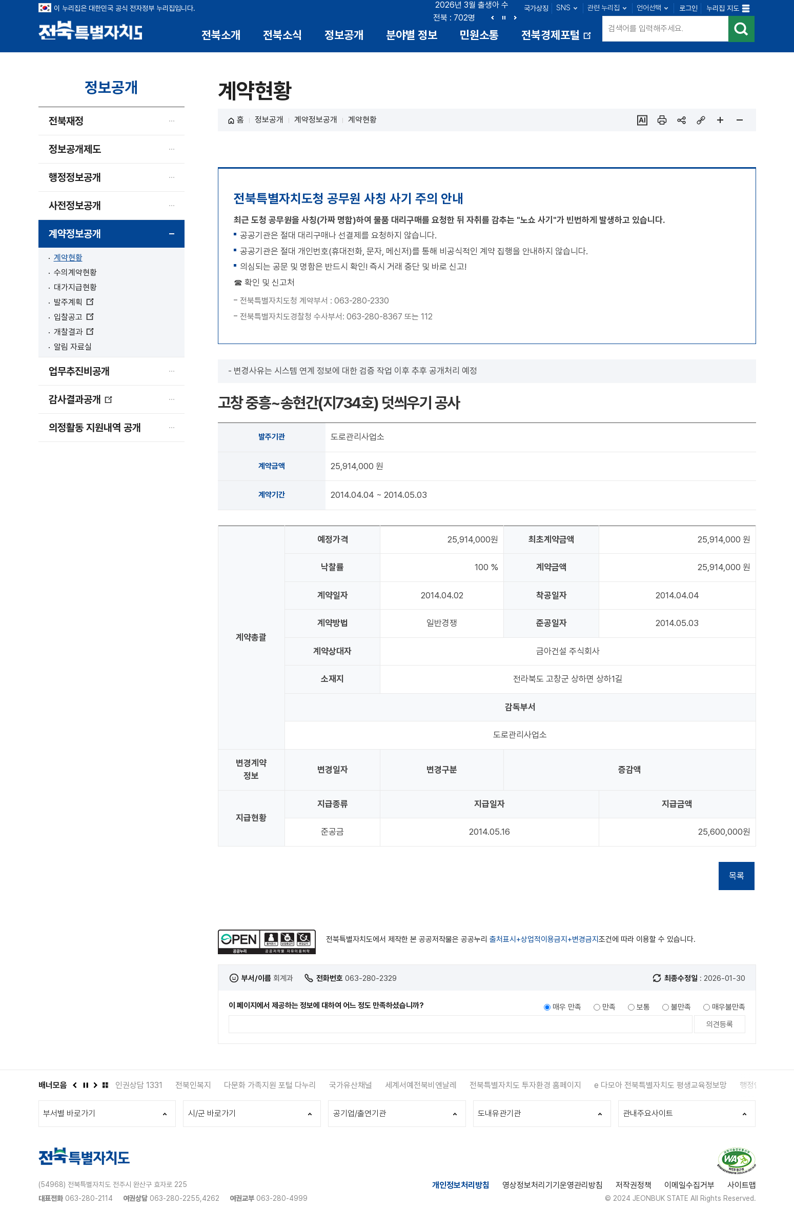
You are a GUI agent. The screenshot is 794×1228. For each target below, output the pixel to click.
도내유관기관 (500, 1116)
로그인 (688, 8)
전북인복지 (193, 1087)
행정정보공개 (75, 179)
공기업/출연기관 (360, 1116)
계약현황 (68, 259)
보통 (643, 1008)
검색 (741, 31)
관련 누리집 (603, 8)
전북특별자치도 (93, 29)
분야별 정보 (411, 35)
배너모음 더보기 (105, 1086)
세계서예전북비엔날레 (421, 1087)
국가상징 (536, 8)
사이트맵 (741, 1188)
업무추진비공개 (79, 373)
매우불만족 (728, 1008)
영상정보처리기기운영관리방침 (552, 1188)
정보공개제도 (75, 151)
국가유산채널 (350, 1087)
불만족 (681, 1008)
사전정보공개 (75, 207)
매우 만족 (567, 1008)
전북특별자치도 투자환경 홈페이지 (525, 1087)
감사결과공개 (81, 405)
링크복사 (700, 121)
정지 (504, 17)
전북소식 (282, 35)
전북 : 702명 (454, 18)
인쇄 (661, 121)
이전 (492, 17)
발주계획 (74, 304)
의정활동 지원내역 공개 (95, 429)
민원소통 (479, 35)
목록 (736, 877)
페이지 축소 (739, 121)
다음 (515, 17)
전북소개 (220, 35)
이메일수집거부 (689, 1188)
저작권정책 (634, 1188)
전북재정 (66, 122)
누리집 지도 (722, 8)
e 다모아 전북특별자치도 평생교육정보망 (660, 1087)
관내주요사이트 (649, 1116)
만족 (609, 1008)
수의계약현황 (75, 274)
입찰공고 (74, 319)
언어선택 (649, 8)
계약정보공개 (75, 235)
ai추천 (642, 121)
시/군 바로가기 (212, 1116)
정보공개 (343, 35)
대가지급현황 (75, 289)
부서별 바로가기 (70, 1116)
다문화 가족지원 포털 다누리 (270, 1087)
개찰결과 (74, 333)
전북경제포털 (557, 38)
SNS (563, 8)
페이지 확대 (720, 121)
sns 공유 (681, 121)
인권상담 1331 (138, 1087)
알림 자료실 (73, 348)
